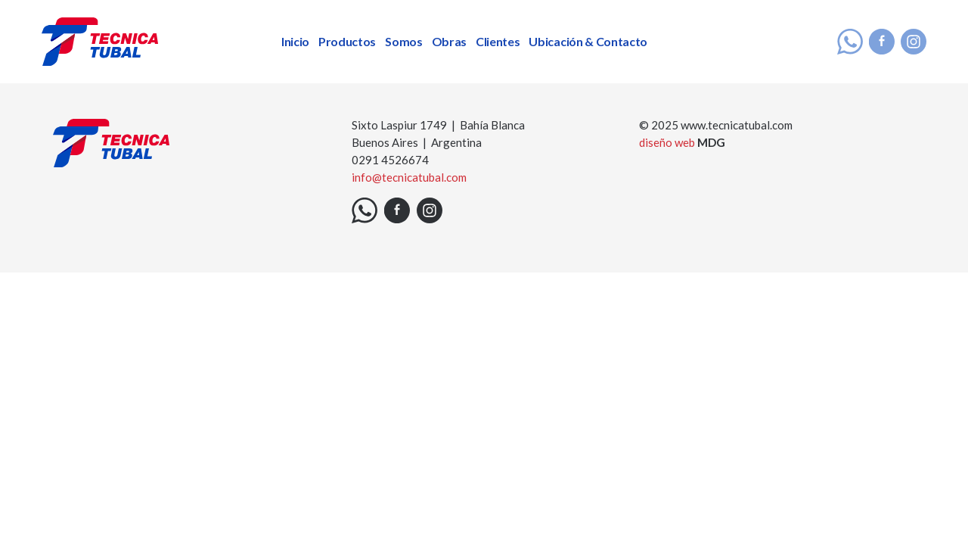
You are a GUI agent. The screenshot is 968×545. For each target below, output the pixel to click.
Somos (403, 41)
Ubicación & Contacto (588, 41)
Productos (347, 41)
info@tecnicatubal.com (409, 177)
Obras (449, 41)
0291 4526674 (390, 160)
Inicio (295, 41)
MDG (711, 142)
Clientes (498, 41)
